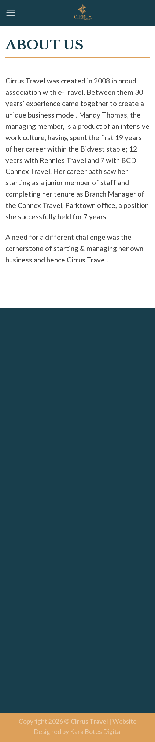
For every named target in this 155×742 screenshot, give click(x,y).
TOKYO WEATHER (77, 478)
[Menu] (10, 13)
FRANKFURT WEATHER (77, 543)
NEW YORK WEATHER (77, 347)
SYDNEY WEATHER (77, 609)
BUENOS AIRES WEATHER (77, 674)
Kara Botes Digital (96, 731)
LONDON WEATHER (77, 412)
